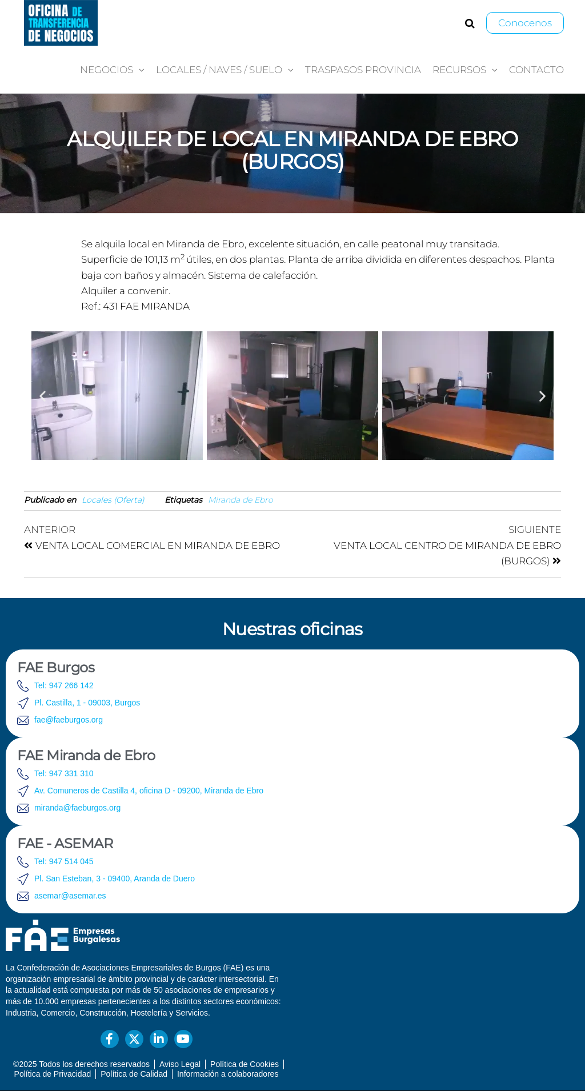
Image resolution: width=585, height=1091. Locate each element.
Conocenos (525, 23)
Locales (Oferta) (113, 500)
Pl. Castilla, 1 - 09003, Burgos (87, 702)
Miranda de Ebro (240, 500)
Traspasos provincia (363, 69)
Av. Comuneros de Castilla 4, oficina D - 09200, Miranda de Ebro (148, 790)
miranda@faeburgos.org (77, 807)
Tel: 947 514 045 (64, 861)
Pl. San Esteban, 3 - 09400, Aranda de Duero (114, 878)
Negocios (106, 69)
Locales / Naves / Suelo (219, 69)
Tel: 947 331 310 (64, 773)
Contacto (536, 69)
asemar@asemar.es (70, 895)
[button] (42, 395)
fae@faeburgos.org (68, 719)
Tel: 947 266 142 (64, 685)
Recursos (459, 69)
